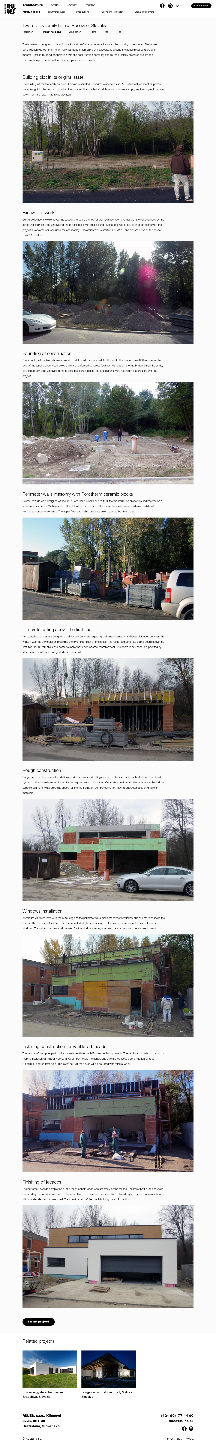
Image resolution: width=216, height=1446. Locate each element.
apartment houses (56, 12)
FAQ (170, 1439)
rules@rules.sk (181, 1421)
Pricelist (90, 5)
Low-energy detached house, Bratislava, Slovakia (43, 1395)
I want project (38, 1322)
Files (119, 32)
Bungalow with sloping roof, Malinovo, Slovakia (108, 1395)
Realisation (27, 32)
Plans (93, 32)
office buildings (83, 12)
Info (106, 32)
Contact (72, 5)
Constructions (52, 32)
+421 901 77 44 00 (177, 1416)
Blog (179, 1439)
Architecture (32, 5)
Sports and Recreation (112, 12)
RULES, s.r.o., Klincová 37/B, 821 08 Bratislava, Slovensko (41, 1422)
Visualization (75, 32)
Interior (54, 5)
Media (190, 1439)
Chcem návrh (201, 5)
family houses (31, 12)
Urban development (144, 12)
